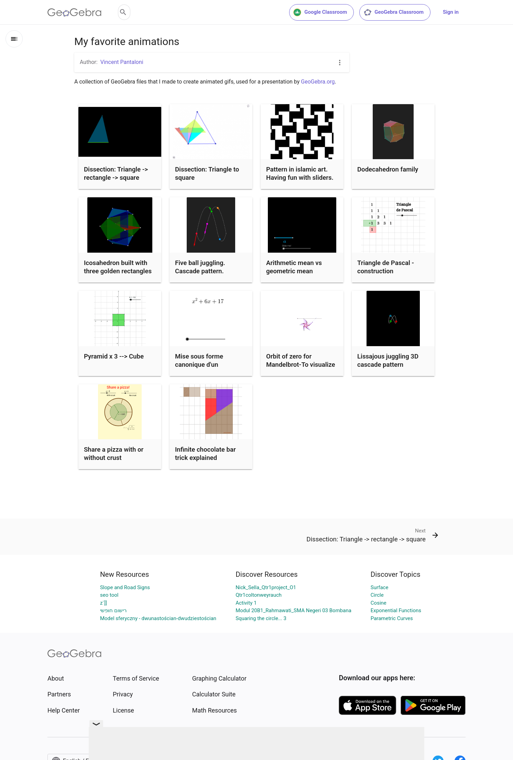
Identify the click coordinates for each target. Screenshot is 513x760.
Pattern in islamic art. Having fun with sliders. (300, 173)
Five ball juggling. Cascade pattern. (200, 267)
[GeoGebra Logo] (74, 12)
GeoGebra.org (318, 81)
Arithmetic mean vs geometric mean (294, 267)
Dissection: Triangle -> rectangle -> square (116, 173)
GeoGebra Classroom (393, 12)
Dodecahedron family (387, 169)
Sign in (451, 12)
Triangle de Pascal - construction (385, 267)
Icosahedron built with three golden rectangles (118, 267)
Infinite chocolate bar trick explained (205, 454)
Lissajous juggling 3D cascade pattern (387, 360)
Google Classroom (320, 12)
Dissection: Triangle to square (207, 173)
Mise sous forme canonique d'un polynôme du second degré (204, 369)
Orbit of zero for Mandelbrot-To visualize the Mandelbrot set (300, 365)
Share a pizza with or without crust (113, 454)
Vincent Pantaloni (121, 62)
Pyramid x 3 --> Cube (114, 356)
